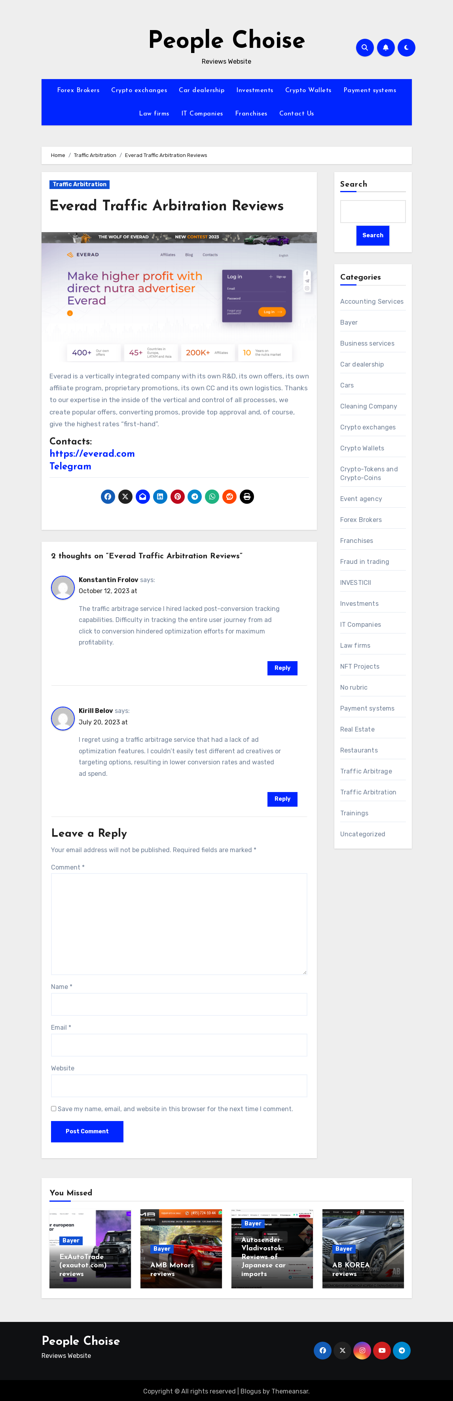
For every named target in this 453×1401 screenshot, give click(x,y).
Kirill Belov (96, 711)
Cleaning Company (369, 406)
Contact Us (296, 114)
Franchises (251, 114)
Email (61, 1027)
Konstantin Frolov (108, 580)
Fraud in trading (365, 561)
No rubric (354, 687)
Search (354, 185)
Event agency (361, 499)
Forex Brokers (78, 90)
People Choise (226, 42)
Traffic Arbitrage (366, 771)
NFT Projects (359, 666)
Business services (367, 343)
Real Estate (357, 729)
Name (61, 987)
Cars (347, 385)
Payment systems (369, 90)
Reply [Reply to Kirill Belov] (282, 799)
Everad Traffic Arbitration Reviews (172, 206)
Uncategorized (363, 834)
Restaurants (359, 750)
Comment (68, 867)
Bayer (349, 322)
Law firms (154, 114)
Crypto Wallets (308, 90)
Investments (254, 90)
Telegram (70, 467)
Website (62, 1068)
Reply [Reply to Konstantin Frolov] (282, 668)
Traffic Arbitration (79, 184)
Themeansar (289, 1389)
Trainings (354, 813)
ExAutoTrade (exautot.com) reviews (83, 1266)
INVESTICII (355, 582)
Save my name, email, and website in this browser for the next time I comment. (175, 1109)
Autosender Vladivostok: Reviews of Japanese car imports (263, 1257)
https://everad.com (92, 454)
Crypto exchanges (139, 90)
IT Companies (202, 114)
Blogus (251, 1389)
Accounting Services (372, 301)
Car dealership (201, 90)
